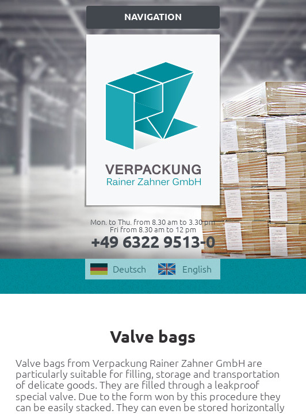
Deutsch (129, 269)
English (197, 269)
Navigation (153, 17)
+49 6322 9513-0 (153, 241)
